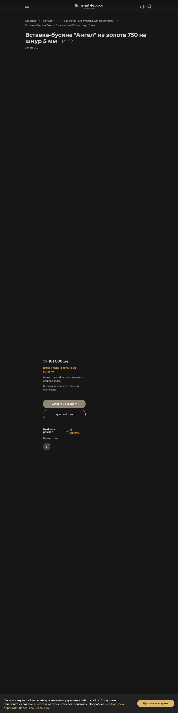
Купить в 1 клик (64, 414)
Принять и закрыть (156, 703)
